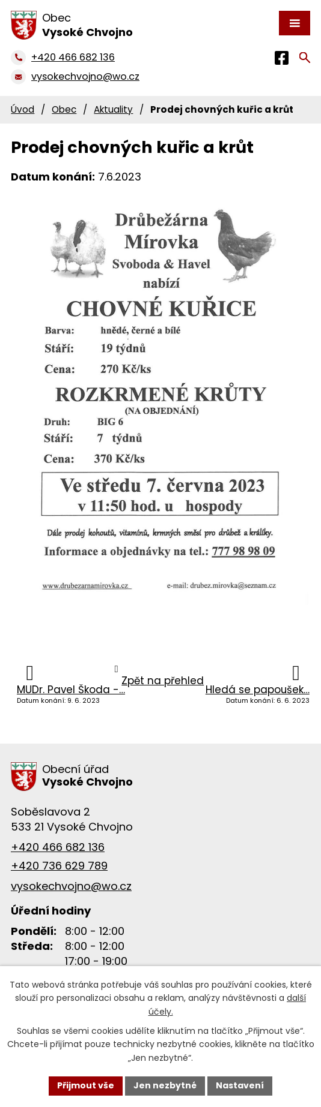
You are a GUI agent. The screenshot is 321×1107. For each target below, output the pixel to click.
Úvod (22, 109)
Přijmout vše (85, 1085)
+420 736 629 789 (59, 865)
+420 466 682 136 (58, 847)
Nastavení (240, 1085)
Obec (64, 109)
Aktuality (113, 109)
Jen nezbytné (165, 1085)
